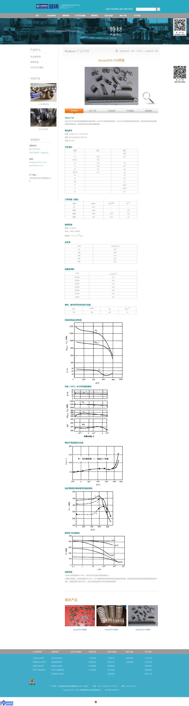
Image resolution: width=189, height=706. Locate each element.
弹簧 (156, 51)
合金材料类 (149, 51)
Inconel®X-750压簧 (111, 630)
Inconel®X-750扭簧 (79, 630)
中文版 (151, 5)
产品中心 (140, 51)
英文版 (157, 5)
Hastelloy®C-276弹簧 (143, 630)
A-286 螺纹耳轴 (43, 104)
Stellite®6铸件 (43, 129)
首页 (37, 16)
